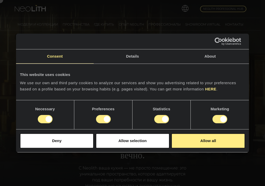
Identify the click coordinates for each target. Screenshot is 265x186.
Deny (57, 140)
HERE (210, 89)
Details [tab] (132, 56)
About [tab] (210, 56)
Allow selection (132, 140)
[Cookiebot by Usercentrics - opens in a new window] (222, 41)
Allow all (208, 140)
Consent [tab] (55, 56)
